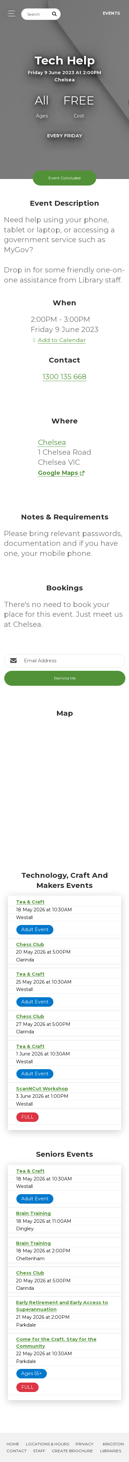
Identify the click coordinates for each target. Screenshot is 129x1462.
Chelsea (52, 442)
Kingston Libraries (112, 1447)
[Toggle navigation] (10, 13)
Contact (17, 1450)
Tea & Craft (30, 902)
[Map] (64, 789)
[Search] (35, 14)
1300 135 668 (64, 376)
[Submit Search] (54, 14)
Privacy (84, 1443)
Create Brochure (72, 1450)
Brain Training (33, 1213)
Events (111, 13)
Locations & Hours (47, 1443)
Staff (39, 1450)
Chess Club (30, 944)
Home (13, 1443)
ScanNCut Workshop (42, 1089)
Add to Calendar (58, 340)
